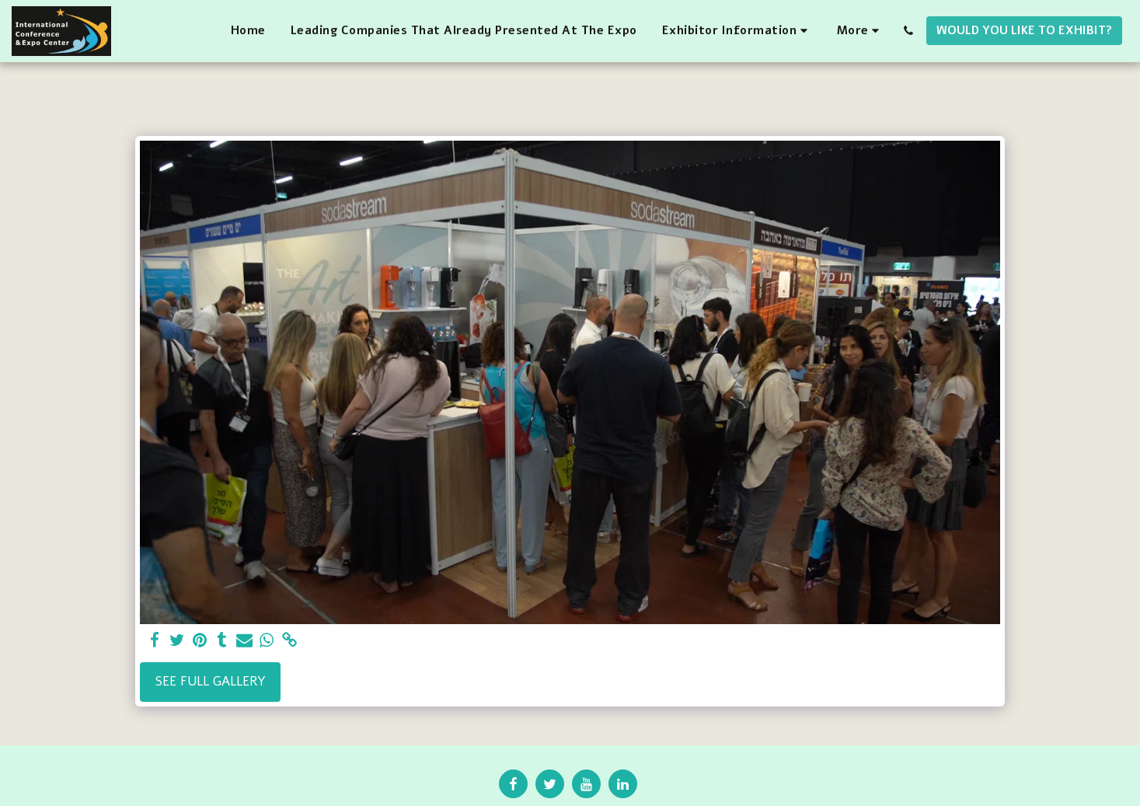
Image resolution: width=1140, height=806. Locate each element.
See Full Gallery (210, 681)
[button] (737, 31)
